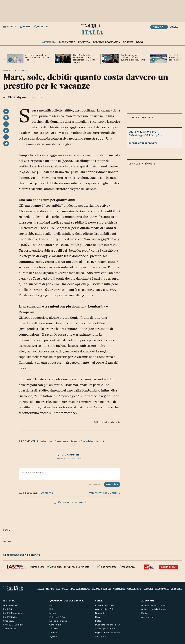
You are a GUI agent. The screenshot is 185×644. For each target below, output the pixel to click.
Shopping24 (9, 621)
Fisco (51, 605)
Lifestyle (176, 588)
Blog (139, 42)
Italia (92, 32)
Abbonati (159, 26)
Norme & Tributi (101, 588)
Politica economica (106, 42)
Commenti (119, 588)
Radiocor (145, 613)
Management (134, 588)
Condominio (55, 624)
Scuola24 (53, 628)
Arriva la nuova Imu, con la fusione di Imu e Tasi (37, 57)
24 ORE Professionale (13, 613)
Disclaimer (95, 484)
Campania (61, 441)
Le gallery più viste (141, 163)
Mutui (100, 441)
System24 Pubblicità (13, 624)
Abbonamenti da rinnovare (154, 609)
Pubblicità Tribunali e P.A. (107, 624)
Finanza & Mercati (80, 588)
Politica (84, 42)
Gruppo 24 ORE (10, 605)
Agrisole (53, 636)
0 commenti (69, 454)
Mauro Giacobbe (82, 441)
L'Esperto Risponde (104, 605)
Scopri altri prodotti (143, 143)
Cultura (148, 588)
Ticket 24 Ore (9, 628)
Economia (62, 588)
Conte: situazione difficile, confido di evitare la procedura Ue (133, 57)
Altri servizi (100, 636)
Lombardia (44, 441)
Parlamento (67, 42)
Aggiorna (47, 493)
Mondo (50, 588)
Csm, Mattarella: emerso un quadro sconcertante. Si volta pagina (84, 59)
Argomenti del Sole (104, 609)
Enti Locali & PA (57, 617)
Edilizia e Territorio (58, 621)
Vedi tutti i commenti (104, 493)
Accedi (174, 26)
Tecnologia (161, 588)
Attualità (49, 42)
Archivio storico (148, 617)
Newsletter (100, 613)
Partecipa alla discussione (69, 458)
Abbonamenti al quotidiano (154, 605)
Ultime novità (142, 131)
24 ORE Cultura (10, 617)
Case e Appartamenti (105, 628)
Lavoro (52, 613)
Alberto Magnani (17, 97)
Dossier (128, 42)
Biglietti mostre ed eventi (107, 632)
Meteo (98, 621)
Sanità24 (53, 632)
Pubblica (112, 484)
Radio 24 (7, 609)
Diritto (52, 609)
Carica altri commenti (70, 502)
